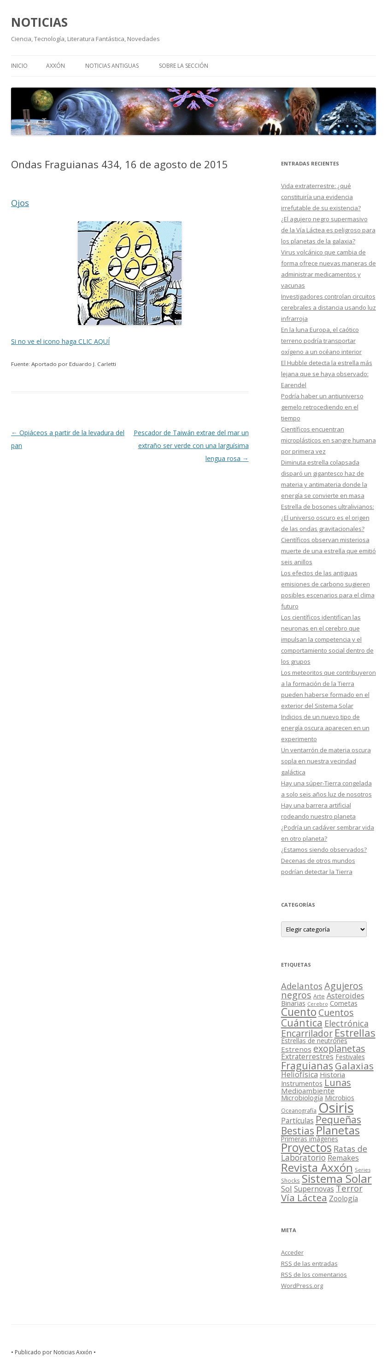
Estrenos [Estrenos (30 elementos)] (296, 1049)
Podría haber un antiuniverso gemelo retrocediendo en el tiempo (322, 407)
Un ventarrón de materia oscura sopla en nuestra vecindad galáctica (326, 761)
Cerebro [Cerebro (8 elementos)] (317, 1004)
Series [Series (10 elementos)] (362, 1169)
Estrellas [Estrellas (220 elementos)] (354, 1032)
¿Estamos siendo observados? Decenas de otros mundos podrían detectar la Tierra (324, 860)
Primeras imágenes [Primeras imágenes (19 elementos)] (309, 1139)
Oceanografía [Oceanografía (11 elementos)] (299, 1110)
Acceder (292, 1252)
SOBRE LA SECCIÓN (183, 66)
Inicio (19, 66)
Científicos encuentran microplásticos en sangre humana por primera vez (328, 440)
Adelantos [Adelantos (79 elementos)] (301, 985)
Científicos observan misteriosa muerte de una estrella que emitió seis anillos (328, 551)
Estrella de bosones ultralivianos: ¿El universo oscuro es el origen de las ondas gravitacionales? (327, 517)
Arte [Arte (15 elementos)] (319, 996)
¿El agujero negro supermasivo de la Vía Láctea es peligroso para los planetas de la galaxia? (328, 230)
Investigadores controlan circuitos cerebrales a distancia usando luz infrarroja (328, 307)
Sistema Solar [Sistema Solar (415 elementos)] (337, 1178)
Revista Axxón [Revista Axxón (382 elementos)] (317, 1167)
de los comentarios (314, 1274)
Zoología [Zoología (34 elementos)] (343, 1198)
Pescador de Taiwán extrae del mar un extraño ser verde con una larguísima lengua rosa (191, 445)
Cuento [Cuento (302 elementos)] (299, 1011)
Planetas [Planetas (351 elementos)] (338, 1130)
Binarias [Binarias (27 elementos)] (293, 1003)
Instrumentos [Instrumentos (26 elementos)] (301, 1083)
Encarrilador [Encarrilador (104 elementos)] (307, 1033)
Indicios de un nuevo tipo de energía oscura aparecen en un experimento (325, 728)
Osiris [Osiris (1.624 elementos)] (336, 1107)
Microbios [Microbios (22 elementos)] (339, 1097)
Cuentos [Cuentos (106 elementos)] (336, 1012)
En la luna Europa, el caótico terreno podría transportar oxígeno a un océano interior (321, 340)
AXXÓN (55, 66)
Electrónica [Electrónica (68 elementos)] (346, 1023)
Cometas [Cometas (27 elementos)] (344, 1003)
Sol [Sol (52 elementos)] (286, 1188)
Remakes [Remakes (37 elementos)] (343, 1158)
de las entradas (309, 1263)
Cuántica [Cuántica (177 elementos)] (301, 1022)
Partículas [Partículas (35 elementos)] (297, 1120)
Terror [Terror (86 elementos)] (349, 1188)
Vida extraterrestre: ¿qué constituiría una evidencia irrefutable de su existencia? (321, 197)
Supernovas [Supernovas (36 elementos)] (314, 1189)
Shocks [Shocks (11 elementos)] (290, 1180)
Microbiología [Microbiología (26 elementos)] (302, 1097)
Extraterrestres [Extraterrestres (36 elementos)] (307, 1056)
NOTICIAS (39, 22)
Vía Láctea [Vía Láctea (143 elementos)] (304, 1197)
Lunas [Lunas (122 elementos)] (337, 1082)
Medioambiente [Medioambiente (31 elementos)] (307, 1090)
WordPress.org (302, 1285)
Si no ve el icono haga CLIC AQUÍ (60, 341)
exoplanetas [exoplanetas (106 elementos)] (339, 1048)
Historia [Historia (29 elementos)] (332, 1074)
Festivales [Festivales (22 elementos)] (350, 1056)
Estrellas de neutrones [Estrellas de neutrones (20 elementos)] (314, 1040)
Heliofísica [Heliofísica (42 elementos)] (299, 1074)
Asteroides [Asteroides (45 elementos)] (345, 995)
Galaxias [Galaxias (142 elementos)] (354, 1065)
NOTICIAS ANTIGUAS (112, 66)
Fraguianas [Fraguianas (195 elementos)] (307, 1065)
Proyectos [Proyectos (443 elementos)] (306, 1147)
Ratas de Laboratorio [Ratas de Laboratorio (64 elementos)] (324, 1153)
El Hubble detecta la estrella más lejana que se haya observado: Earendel (326, 374)
